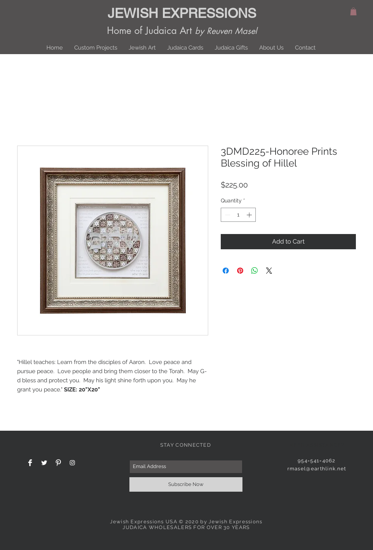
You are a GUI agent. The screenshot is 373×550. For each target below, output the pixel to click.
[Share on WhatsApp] (254, 270)
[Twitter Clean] (44, 462)
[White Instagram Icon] (72, 462)
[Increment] (250, 214)
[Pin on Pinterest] (240, 270)
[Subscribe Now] (185, 484)
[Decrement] (226, 214)
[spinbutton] (238, 214)
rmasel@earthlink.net (316, 468)
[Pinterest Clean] (58, 462)
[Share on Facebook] (225, 270)
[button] (353, 11)
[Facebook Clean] (30, 462)
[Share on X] (269, 270)
